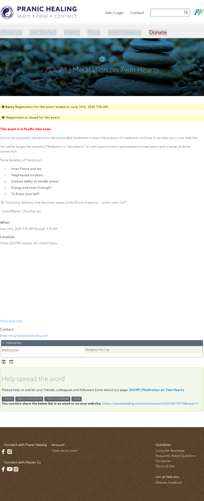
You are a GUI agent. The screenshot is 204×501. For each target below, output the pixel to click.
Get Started (43, 32)
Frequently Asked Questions (176, 455)
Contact (137, 13)
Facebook (3, 451)
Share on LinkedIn (57, 398)
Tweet (8, 398)
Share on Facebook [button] (29, 398)
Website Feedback (169, 482)
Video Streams (126, 32)
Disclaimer (163, 461)
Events (72, 32)
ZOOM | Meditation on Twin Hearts (156, 390)
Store (94, 32)
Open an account (64, 450)
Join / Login (114, 13)
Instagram (9, 451)
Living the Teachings (170, 450)
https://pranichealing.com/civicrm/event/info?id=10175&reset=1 (150, 403)
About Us (11, 32)
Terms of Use (165, 466)
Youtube (9, 468)
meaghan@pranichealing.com (28, 335)
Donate (160, 32)
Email (76, 398)
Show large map (11, 321)
